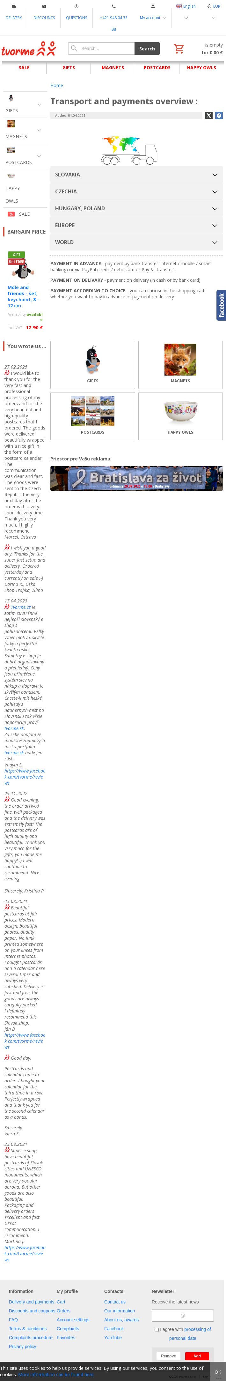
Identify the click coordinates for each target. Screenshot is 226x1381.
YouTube (113, 1337)
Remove (168, 1356)
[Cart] (197, 48)
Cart (61, 1301)
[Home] (29, 48)
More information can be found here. (56, 1374)
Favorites (66, 1337)
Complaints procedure (31, 1337)
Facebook (114, 1328)
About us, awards (121, 1319)
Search (147, 49)
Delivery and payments (31, 1301)
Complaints (68, 1328)
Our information (119, 1310)
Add (197, 1356)
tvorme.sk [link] (14, 753)
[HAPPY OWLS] (180, 416)
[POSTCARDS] (93, 416)
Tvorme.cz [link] (21, 607)
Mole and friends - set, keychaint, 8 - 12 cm (23, 296)
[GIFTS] (93, 365)
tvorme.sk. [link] (14, 728)
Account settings (73, 1319)
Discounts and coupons (32, 1310)
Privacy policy (22, 1346)
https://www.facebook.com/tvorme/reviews (25, 777)
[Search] (101, 48)
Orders (63, 1310)
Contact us (115, 1301)
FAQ (13, 1319)
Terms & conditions (28, 1328)
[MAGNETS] (180, 365)
